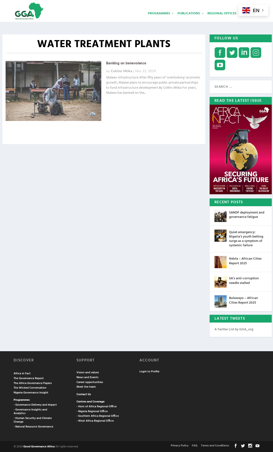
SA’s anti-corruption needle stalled (244, 280)
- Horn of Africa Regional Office (97, 406)
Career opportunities (90, 381)
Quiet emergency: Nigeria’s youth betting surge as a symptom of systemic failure (246, 238)
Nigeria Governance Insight (31, 392)
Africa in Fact (22, 373)
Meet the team (86, 386)
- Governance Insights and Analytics (30, 411)
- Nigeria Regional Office (92, 411)
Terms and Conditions (215, 445)
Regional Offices (221, 21)
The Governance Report (29, 377)
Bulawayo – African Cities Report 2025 (243, 300)
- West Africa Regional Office (95, 420)
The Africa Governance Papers (33, 382)
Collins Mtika (121, 70)
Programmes (159, 21)
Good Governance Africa (39, 446)
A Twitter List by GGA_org (233, 329)
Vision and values (88, 372)
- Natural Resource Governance (33, 426)
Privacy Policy (179, 445)
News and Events (87, 377)
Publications (189, 21)
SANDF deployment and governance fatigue (246, 214)
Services (251, 21)
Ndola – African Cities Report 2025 (245, 260)
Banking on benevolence (126, 63)
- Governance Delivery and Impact (35, 404)
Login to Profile (149, 371)
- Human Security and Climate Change (33, 419)
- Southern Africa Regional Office (98, 415)
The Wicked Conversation (30, 387)
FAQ (194, 445)
